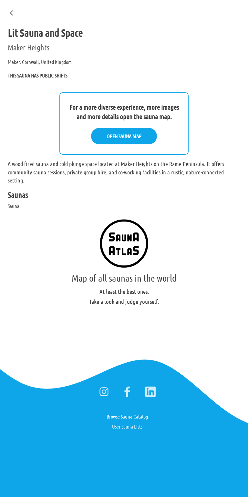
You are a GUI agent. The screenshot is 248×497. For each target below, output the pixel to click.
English (171, 9)
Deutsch (213, 9)
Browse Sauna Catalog (127, 416)
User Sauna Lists (127, 426)
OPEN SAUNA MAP (124, 136)
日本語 (235, 9)
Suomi (192, 9)
